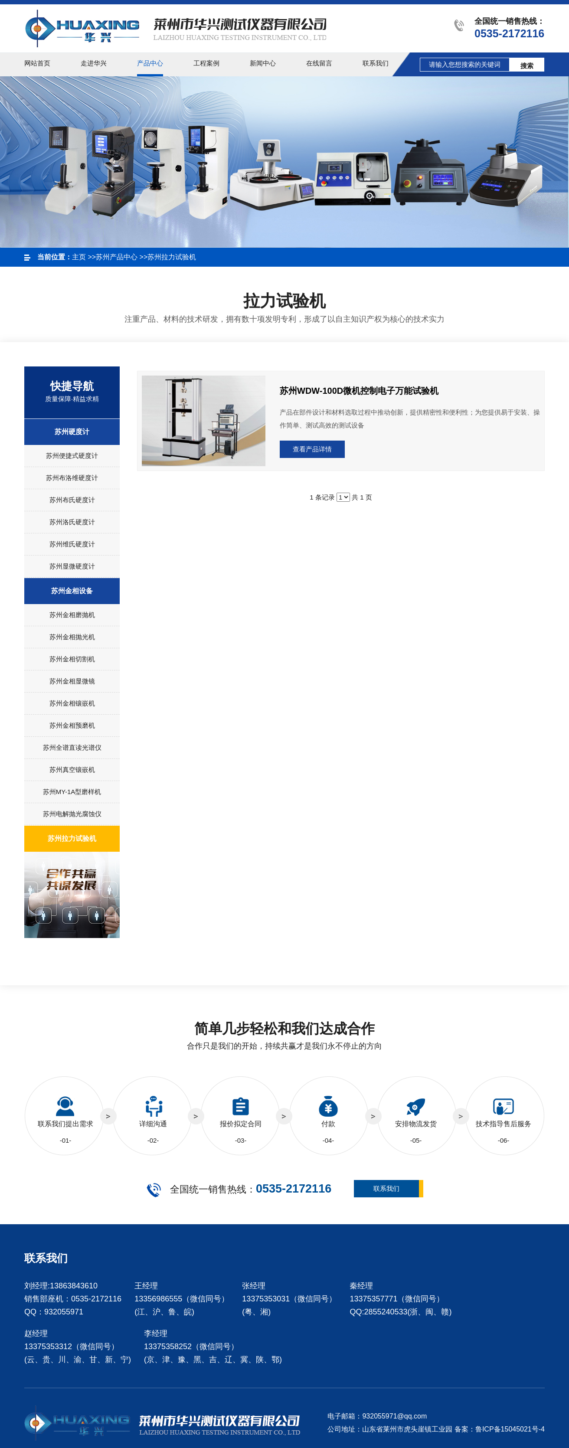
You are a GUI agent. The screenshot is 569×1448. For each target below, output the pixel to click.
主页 (79, 257)
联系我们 (386, 1188)
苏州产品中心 (116, 257)
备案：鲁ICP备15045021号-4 (500, 1429)
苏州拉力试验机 (171, 257)
